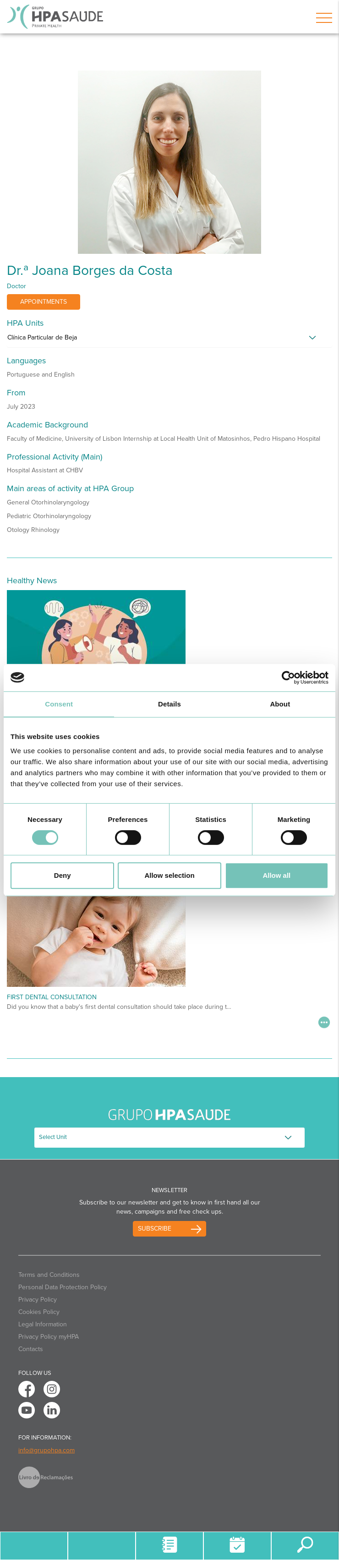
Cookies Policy (39, 1312)
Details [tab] (169, 704)
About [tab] (280, 704)
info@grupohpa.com (46, 1450)
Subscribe (154, 1228)
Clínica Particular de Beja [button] (42, 337)
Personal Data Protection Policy (62, 1287)
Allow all (276, 875)
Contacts (30, 1349)
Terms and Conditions (49, 1275)
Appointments (43, 302)
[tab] (169, 340)
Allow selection (169, 875)
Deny (62, 875)
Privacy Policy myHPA (48, 1337)
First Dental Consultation (52, 997)
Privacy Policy (37, 1299)
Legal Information (42, 1324)
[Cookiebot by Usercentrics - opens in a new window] (288, 677)
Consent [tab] (59, 704)
